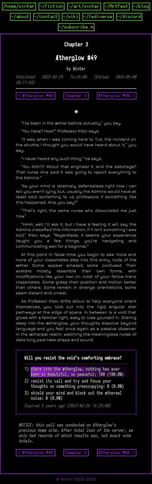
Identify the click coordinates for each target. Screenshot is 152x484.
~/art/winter (84, 6)
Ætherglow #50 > (117, 96)
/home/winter (19, 6)
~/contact (46, 16)
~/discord (129, 16)
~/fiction (51, 6)
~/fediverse (98, 16)
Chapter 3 (76, 96)
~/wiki (71, 16)
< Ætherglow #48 (35, 96)
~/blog (141, 6)
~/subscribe (76, 27)
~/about (20, 16)
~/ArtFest (116, 6)
